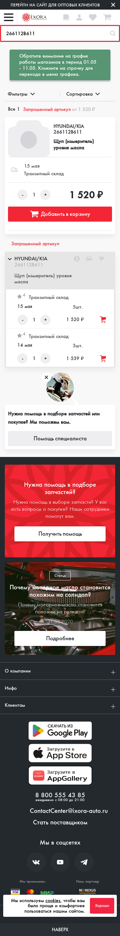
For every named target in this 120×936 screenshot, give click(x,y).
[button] (60, 271)
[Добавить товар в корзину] (103, 319)
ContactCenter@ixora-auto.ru (69, 811)
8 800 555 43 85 (60, 795)
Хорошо (102, 905)
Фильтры (21, 93)
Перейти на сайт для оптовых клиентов (55, 5)
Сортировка (82, 93)
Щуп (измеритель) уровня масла (73, 144)
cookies (52, 900)
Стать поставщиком (60, 822)
